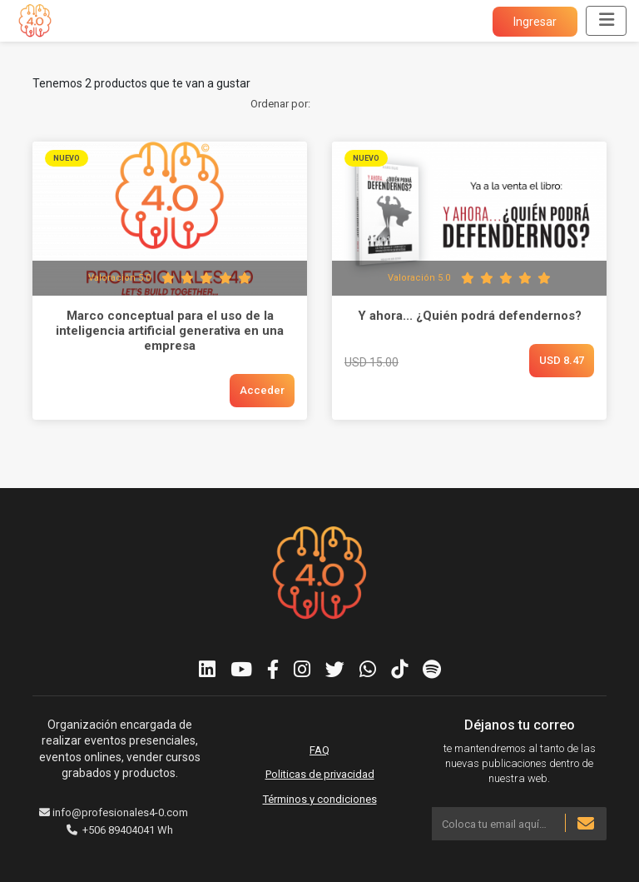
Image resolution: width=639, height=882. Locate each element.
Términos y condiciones (320, 799)
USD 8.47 (561, 360)
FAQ (319, 750)
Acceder (262, 390)
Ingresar (535, 21)
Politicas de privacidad (319, 774)
